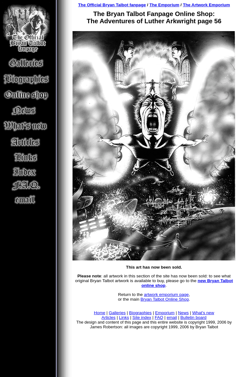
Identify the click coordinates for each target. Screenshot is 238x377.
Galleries (117, 312)
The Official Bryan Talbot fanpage (112, 5)
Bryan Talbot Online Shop (165, 299)
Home (99, 312)
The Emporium (164, 5)
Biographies (140, 312)
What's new (203, 312)
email (172, 317)
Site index (142, 317)
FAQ (159, 317)
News (183, 312)
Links (124, 317)
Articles (108, 317)
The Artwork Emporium (206, 5)
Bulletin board (194, 317)
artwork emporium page (166, 294)
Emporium (165, 312)
